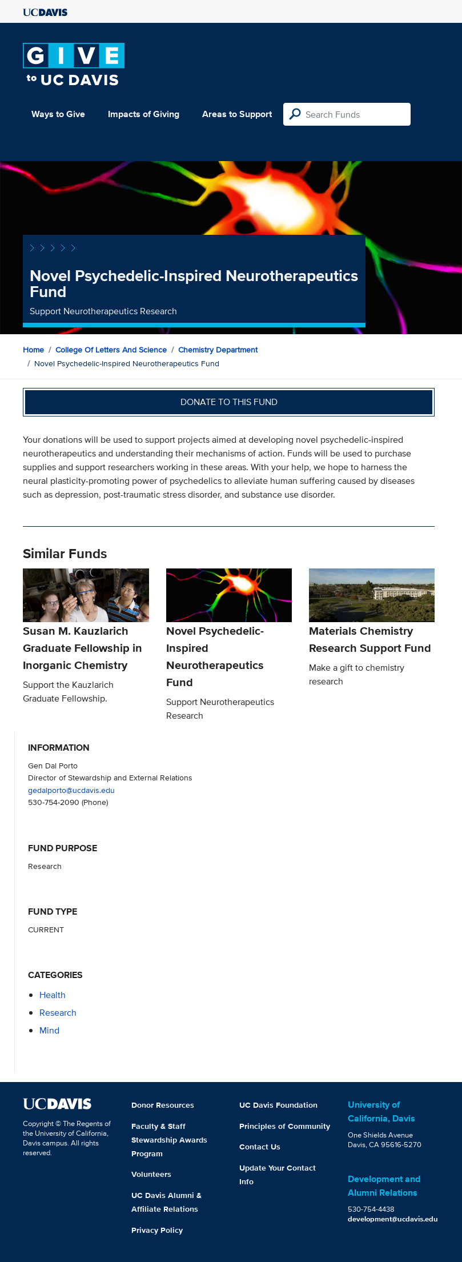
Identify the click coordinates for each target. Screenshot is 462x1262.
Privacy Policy (157, 1230)
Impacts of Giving (143, 114)
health (52, 994)
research (58, 1012)
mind (49, 1030)
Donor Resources (162, 1105)
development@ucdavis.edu (393, 1218)
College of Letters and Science (111, 349)
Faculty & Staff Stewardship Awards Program (169, 1139)
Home (33, 349)
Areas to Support (237, 114)
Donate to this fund (229, 401)
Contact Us (259, 1146)
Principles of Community (284, 1126)
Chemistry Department (218, 349)
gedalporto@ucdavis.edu (71, 790)
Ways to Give (58, 114)
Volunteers (151, 1174)
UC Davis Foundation (278, 1105)
